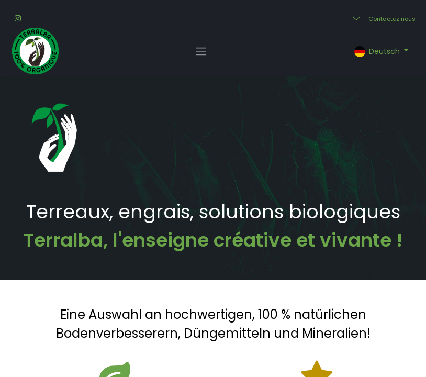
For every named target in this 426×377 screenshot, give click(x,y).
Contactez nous (392, 19)
